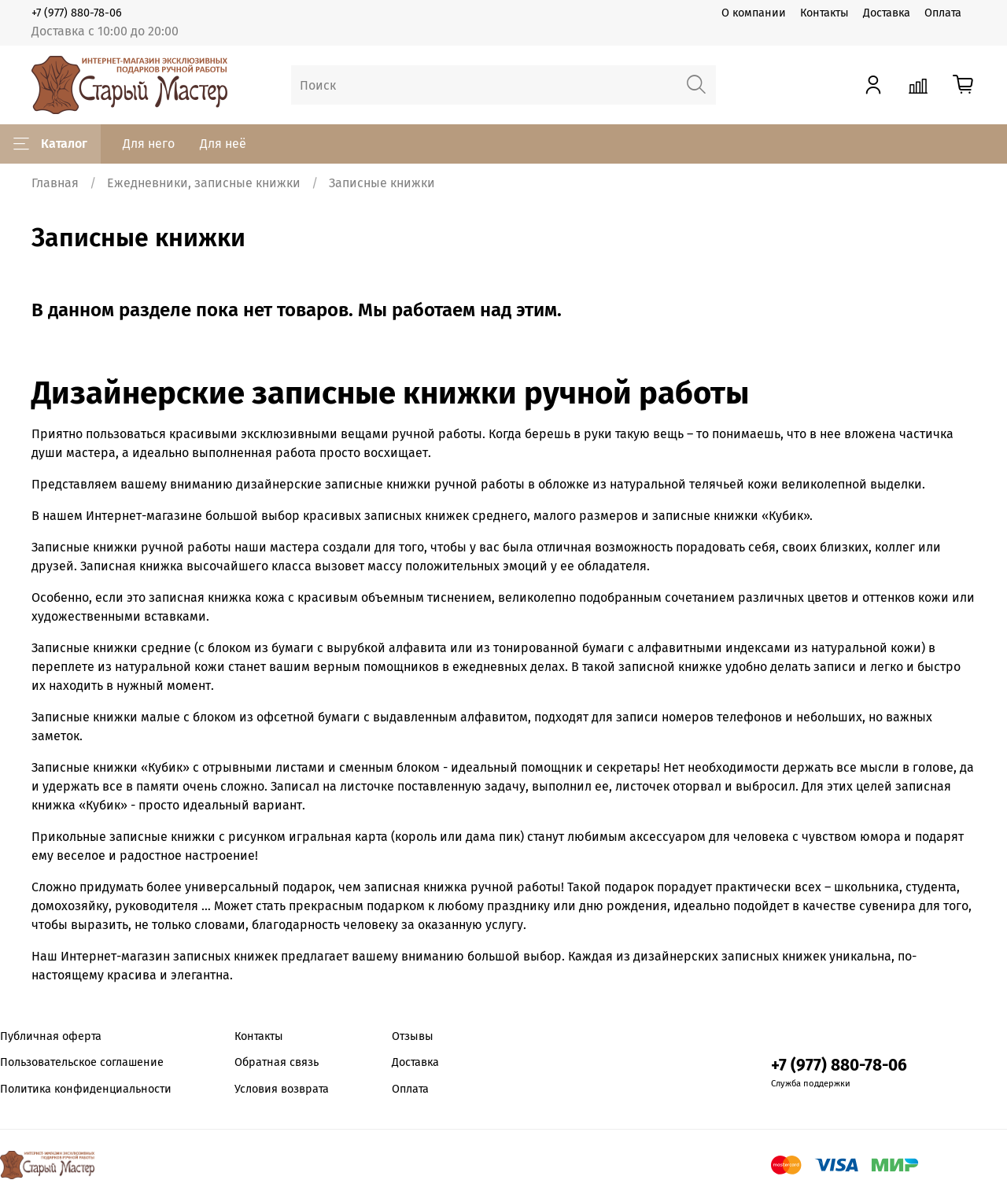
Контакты (824, 13)
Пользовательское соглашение (82, 1062)
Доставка (886, 13)
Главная (55, 182)
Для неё (223, 143)
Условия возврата (281, 1089)
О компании (753, 13)
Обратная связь (276, 1062)
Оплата (942, 13)
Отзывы (412, 1036)
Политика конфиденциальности (86, 1089)
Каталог (50, 144)
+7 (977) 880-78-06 (76, 13)
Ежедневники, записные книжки (204, 182)
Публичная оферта (50, 1036)
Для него (149, 143)
